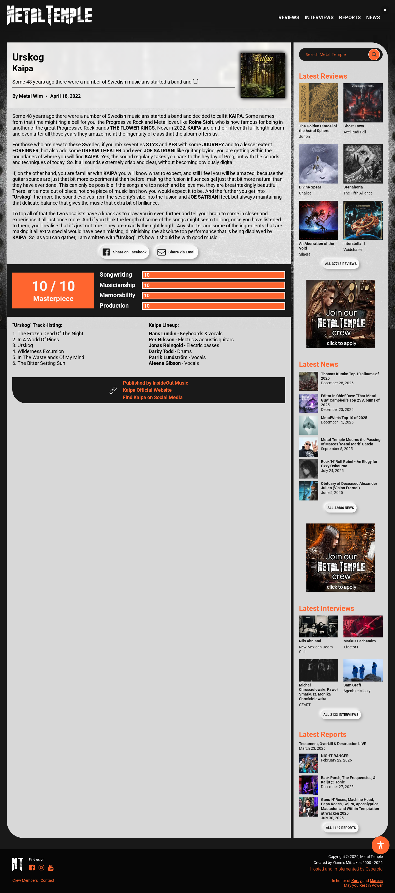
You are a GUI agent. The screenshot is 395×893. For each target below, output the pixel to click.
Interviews (319, 17)
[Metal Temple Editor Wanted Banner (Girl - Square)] (340, 346)
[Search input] (335, 54)
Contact (47, 880)
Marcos (376, 880)
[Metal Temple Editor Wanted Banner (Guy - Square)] (340, 590)
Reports (350, 17)
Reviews (288, 17)
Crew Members (25, 880)
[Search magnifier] (374, 54)
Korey (356, 880)
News (373, 17)
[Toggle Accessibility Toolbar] (380, 845)
